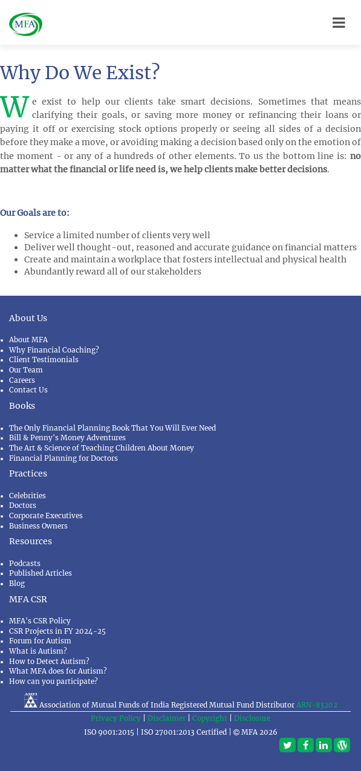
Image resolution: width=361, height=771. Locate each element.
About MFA (28, 340)
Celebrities (27, 496)
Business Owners (38, 526)
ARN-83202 (316, 705)
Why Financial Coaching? (54, 350)
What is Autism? (38, 651)
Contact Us (28, 390)
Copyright (209, 718)
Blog (17, 583)
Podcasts (25, 563)
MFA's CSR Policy (40, 621)
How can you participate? (53, 681)
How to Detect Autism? (49, 661)
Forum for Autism (40, 641)
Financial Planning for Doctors (63, 458)
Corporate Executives (46, 516)
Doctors (22, 505)
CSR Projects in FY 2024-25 (57, 631)
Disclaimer (167, 718)
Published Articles (40, 573)
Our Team (26, 370)
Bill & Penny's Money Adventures (67, 438)
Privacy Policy (116, 718)
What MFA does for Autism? (58, 671)
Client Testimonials (44, 360)
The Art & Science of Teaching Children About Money (101, 448)
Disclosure (252, 718)
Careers (22, 380)
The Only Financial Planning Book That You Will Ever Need (112, 428)
